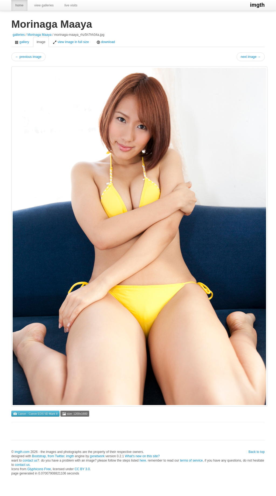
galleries (19, 35)
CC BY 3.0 (82, 469)
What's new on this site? (142, 456)
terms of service (191, 460)
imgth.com (22, 452)
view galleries (44, 5)
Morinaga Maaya (39, 35)
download (105, 42)
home (19, 5)
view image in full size (71, 42)
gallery (22, 42)
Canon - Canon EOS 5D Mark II (35, 414)
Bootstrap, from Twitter (48, 456)
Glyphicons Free (39, 469)
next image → (251, 57)
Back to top (257, 452)
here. (143, 460)
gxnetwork (97, 456)
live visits (70, 5)
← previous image (28, 57)
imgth (257, 5)
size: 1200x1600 (74, 414)
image (41, 42)
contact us (30, 460)
